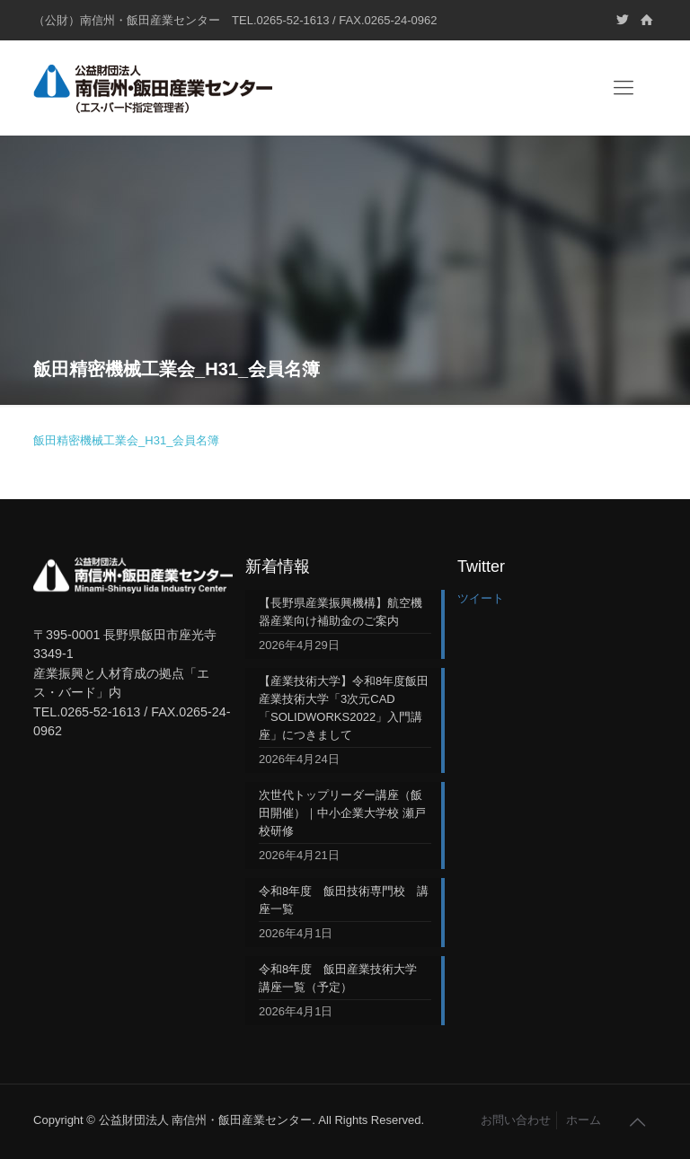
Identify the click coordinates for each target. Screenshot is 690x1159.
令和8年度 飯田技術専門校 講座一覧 (344, 900)
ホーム (583, 1120)
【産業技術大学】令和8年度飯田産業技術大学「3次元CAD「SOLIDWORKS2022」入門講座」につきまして (344, 708)
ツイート (480, 598)
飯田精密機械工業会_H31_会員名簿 (126, 440)
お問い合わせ (516, 1120)
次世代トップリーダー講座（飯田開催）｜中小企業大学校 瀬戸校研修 (342, 813)
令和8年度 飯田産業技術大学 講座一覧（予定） (344, 978)
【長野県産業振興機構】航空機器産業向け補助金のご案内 (340, 612)
